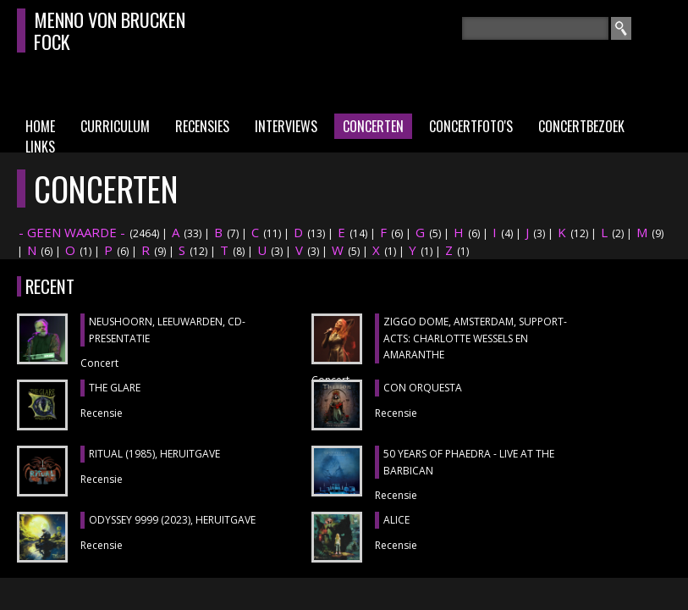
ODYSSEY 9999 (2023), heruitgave (172, 520)
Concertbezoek (581, 126)
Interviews (286, 126)
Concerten (373, 126)
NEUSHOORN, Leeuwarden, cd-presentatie (167, 330)
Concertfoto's (471, 126)
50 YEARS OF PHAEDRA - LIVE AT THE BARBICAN (468, 462)
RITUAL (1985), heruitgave (154, 453)
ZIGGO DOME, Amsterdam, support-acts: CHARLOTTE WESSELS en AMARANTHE (475, 338)
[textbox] (535, 28)
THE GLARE (114, 387)
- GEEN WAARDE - (72, 232)
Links (40, 146)
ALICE (396, 520)
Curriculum (115, 126)
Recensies (202, 126)
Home (40, 126)
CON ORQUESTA (422, 387)
